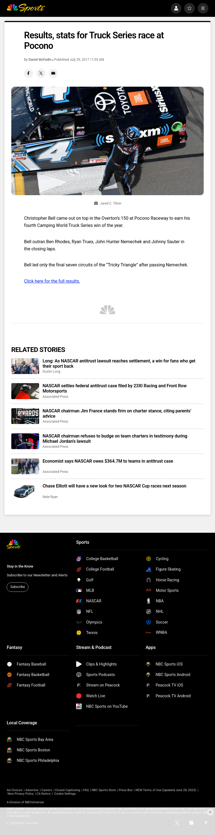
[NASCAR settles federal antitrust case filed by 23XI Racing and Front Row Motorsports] (25, 391)
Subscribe (17, 587)
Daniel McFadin (40, 60)
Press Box (126, 790)
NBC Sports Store (104, 790)
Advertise (31, 790)
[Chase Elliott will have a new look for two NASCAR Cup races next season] (25, 491)
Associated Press (55, 397)
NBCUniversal (34, 802)
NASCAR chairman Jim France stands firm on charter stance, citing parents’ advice (116, 413)
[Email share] (53, 73)
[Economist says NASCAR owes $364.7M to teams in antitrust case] (25, 466)
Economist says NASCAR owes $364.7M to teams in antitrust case (107, 461)
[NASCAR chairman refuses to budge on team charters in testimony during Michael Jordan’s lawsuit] (25, 441)
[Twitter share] (40, 73)
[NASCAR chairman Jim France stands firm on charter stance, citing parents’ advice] (25, 416)
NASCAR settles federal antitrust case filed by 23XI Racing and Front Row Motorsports (114, 388)
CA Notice (43, 794)
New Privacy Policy (20, 794)
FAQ (86, 790)
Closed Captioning (67, 790)
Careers (46, 790)
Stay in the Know (20, 566)
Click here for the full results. (52, 281)
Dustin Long (51, 371)
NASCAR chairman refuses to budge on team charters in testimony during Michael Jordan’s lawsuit (114, 438)
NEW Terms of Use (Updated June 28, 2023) (166, 790)
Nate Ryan (50, 497)
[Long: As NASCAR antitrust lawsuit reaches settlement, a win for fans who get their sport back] (25, 366)
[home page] (26, 8)
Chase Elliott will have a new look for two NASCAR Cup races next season (114, 486)
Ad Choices (14, 790)
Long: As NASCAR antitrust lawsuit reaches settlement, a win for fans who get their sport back (118, 363)
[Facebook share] (28, 73)
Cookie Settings (65, 794)
